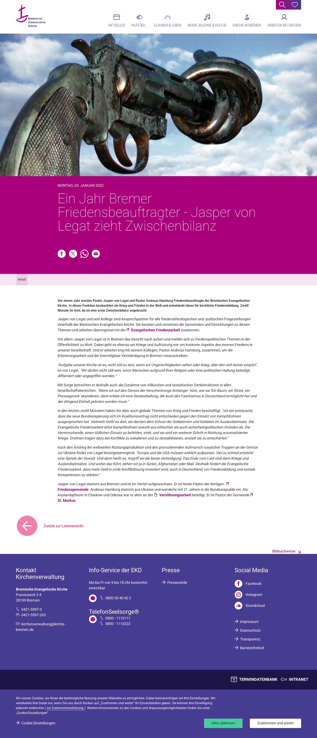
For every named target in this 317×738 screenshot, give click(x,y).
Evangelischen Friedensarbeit (156, 330)
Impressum (249, 621)
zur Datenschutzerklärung (65, 708)
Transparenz (250, 639)
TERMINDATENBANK (258, 679)
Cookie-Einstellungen (38, 723)
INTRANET (298, 679)
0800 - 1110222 (117, 624)
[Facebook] (248, 584)
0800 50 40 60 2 (118, 598)
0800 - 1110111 (117, 618)
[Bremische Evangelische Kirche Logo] (31, 16)
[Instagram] (248, 595)
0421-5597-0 (31, 609)
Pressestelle (177, 582)
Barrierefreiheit (252, 648)
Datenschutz (250, 630)
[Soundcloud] (250, 606)
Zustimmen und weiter (275, 723)
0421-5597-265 (33, 615)
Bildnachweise (284, 551)
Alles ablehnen (223, 723)
